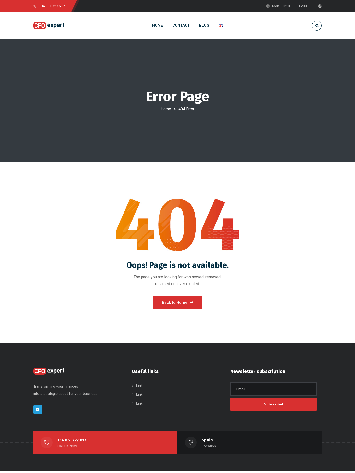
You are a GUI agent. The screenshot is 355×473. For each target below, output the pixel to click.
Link (139, 387)
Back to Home (177, 303)
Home (166, 109)
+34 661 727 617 (72, 442)
